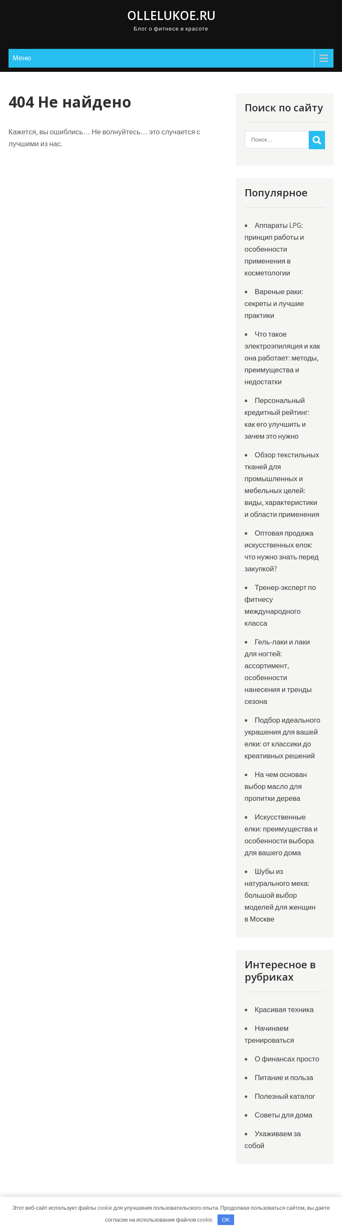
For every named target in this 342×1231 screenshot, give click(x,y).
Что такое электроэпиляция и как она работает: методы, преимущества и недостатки (282, 357)
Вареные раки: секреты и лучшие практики (274, 303)
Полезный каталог (285, 1096)
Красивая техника (284, 1009)
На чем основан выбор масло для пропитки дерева (276, 786)
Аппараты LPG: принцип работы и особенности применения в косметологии (274, 249)
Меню (22, 58)
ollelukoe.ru (171, 15)
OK (226, 1220)
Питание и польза (284, 1077)
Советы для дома (284, 1115)
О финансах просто (287, 1059)
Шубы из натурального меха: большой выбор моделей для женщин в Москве (280, 895)
